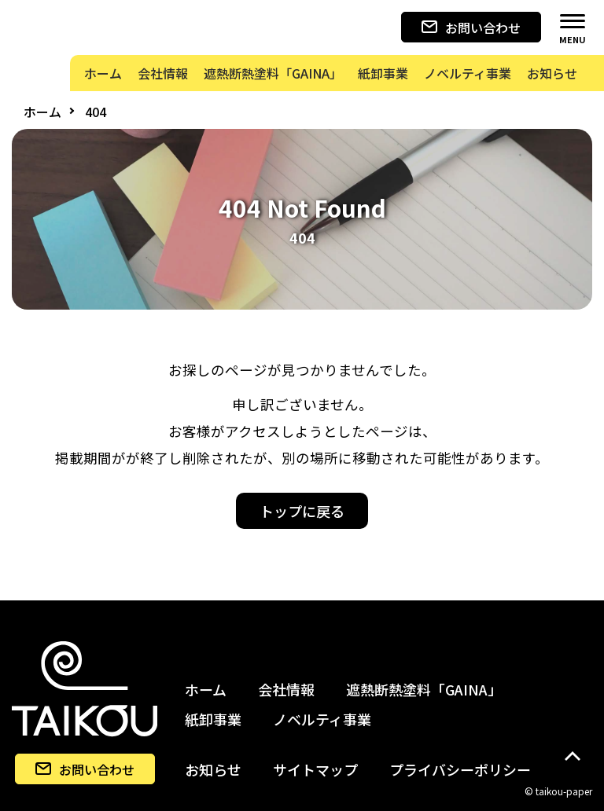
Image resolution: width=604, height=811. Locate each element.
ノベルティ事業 (322, 719)
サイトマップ (315, 769)
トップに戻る (302, 511)
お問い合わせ (471, 27)
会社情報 (286, 689)
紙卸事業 (213, 719)
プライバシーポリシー (460, 769)
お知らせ (213, 769)
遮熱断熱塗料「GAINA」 (424, 689)
